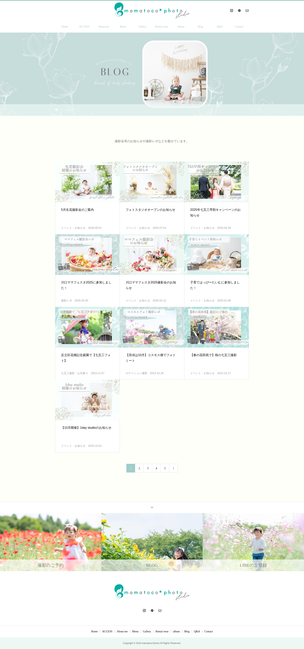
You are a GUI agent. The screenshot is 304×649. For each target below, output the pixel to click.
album (181, 26)
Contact (239, 26)
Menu (123, 26)
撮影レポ (66, 300)
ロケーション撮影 (136, 373)
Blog (200, 26)
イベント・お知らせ (73, 227)
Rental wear (161, 26)
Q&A (220, 26)
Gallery (142, 26)
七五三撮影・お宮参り (74, 373)
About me (103, 26)
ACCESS (84, 26)
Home (64, 26)
